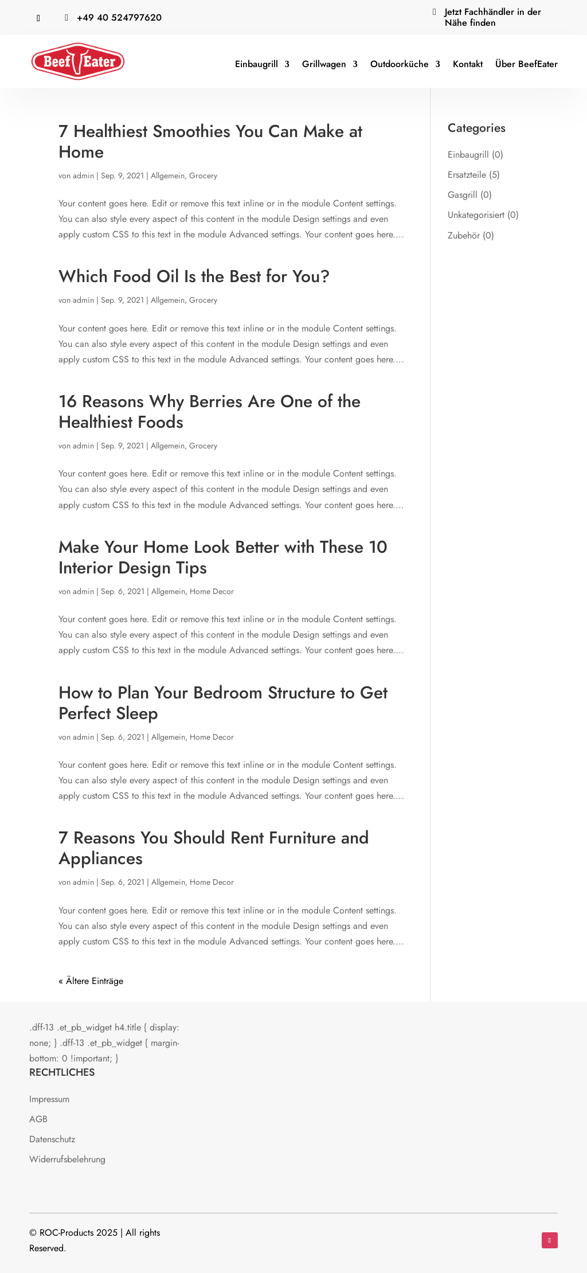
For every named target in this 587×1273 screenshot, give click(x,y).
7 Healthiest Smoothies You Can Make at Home (210, 141)
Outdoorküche (399, 64)
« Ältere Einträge (90, 980)
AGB (38, 1119)
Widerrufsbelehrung (67, 1159)
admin (83, 175)
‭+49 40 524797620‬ (119, 17)
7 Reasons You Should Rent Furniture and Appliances (213, 847)
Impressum (49, 1099)
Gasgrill (463, 194)
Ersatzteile (467, 174)
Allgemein (168, 175)
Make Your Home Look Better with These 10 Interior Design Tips (223, 557)
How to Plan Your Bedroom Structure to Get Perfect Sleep (223, 702)
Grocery (203, 175)
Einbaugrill (256, 64)
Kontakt (468, 64)
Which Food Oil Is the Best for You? (194, 276)
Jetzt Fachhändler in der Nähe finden (493, 17)
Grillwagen (324, 64)
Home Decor (212, 591)
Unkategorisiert (476, 214)
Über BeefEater (526, 64)
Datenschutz (52, 1139)
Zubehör (464, 235)
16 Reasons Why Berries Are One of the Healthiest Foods (209, 411)
